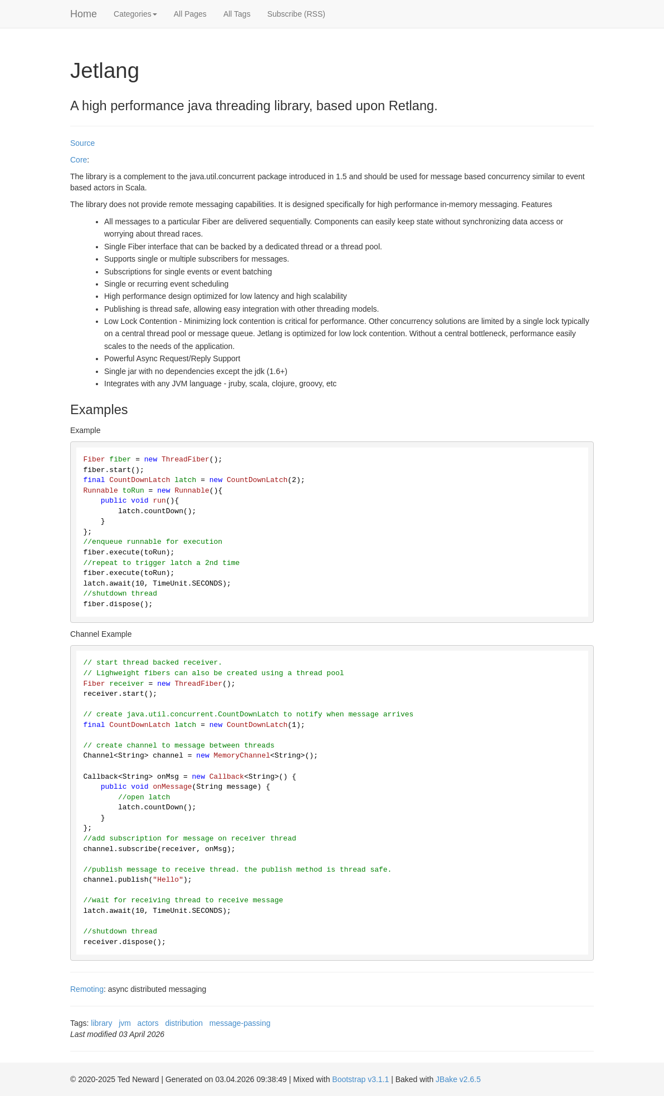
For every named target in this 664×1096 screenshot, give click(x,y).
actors (148, 1023)
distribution (184, 1023)
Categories (135, 13)
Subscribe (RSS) (296, 13)
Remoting (87, 989)
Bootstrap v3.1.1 (360, 1079)
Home (83, 13)
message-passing (240, 1023)
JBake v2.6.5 (458, 1079)
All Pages (190, 13)
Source (82, 143)
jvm (125, 1023)
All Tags (237, 13)
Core (78, 159)
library (101, 1023)
